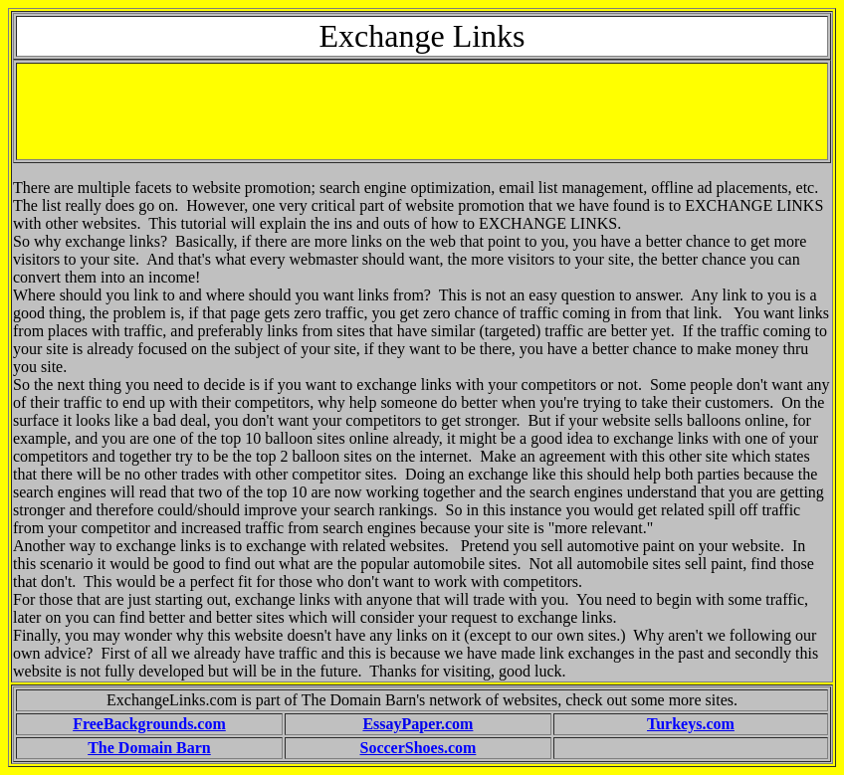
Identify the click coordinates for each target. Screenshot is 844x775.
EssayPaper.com (417, 723)
